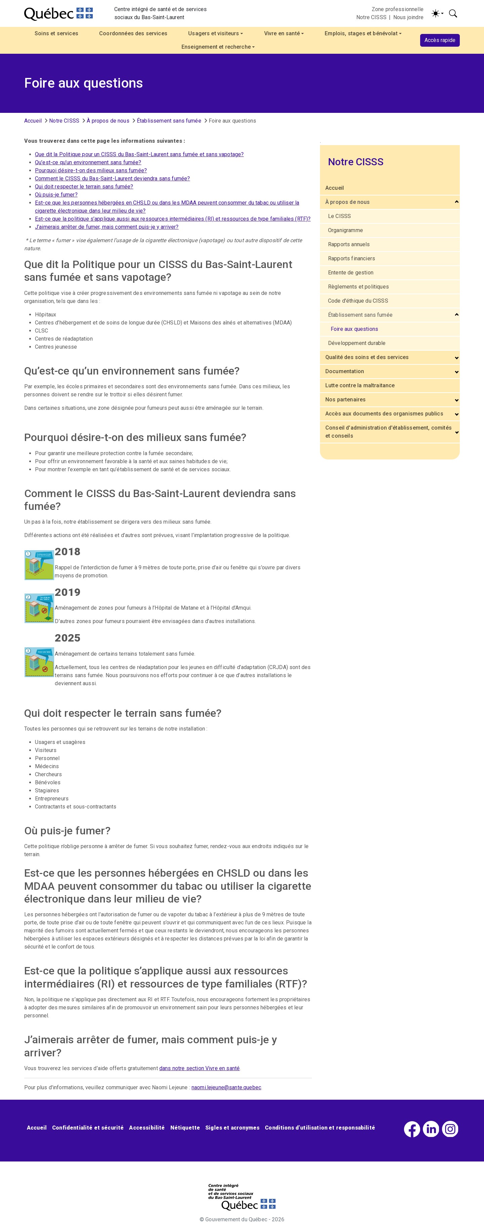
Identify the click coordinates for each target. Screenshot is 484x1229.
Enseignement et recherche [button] (216, 47)
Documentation (344, 371)
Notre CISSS (371, 17)
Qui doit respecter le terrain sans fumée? (84, 186)
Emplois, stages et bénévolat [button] (361, 33)
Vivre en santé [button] (282, 33)
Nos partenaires (345, 399)
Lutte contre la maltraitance (360, 385)
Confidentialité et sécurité (88, 1128)
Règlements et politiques (358, 286)
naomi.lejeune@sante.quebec (226, 1087)
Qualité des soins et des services (367, 357)
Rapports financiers (351, 258)
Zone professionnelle (398, 9)
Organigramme (345, 230)
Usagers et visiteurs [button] (213, 33)
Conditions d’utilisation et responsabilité (320, 1128)
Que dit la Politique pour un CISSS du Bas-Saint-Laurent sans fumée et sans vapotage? (139, 154)
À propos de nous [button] (347, 202)
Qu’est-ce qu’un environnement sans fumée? (88, 162)
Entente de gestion (350, 272)
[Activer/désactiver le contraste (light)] (437, 13)
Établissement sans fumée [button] (360, 315)
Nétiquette (185, 1128)
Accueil (33, 121)
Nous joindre (408, 17)
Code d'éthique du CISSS (358, 301)
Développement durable (357, 343)
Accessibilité (147, 1128)
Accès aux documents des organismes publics (384, 413)
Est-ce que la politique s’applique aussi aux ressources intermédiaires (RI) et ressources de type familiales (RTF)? (173, 219)
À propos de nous (108, 121)
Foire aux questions (354, 329)
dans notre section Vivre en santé (199, 1068)
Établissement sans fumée (169, 121)
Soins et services (56, 33)
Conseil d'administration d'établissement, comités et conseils (388, 432)
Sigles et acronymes (232, 1128)
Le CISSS (339, 216)
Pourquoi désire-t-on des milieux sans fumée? (91, 170)
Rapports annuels (349, 244)
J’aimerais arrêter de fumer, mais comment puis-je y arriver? (107, 227)
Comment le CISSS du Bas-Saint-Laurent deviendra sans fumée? (112, 178)
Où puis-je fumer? (56, 194)
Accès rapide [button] (440, 40)
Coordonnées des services (133, 33)
